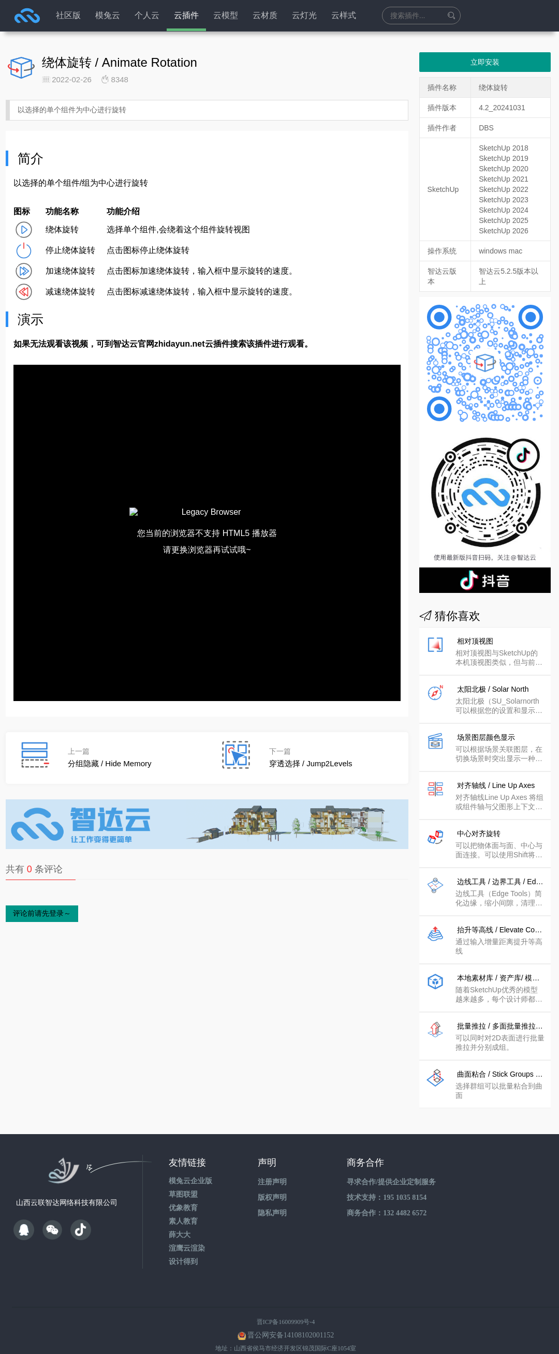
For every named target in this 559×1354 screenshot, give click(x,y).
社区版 (68, 15)
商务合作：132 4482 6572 (386, 1197)
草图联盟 (183, 1179)
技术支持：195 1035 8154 (386, 1182)
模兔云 (107, 15)
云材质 (265, 15)
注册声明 (272, 1166)
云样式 (343, 15)
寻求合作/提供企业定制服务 (391, 1166)
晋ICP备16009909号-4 (286, 1306)
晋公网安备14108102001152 (290, 1319)
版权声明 (272, 1182)
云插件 (186, 15)
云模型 (225, 15)
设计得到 (183, 1246)
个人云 (147, 15)
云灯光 (304, 15)
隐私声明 (272, 1197)
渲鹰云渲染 (187, 1233)
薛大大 (179, 1219)
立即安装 (484, 62)
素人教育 (183, 1206)
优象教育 (183, 1192)
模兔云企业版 (190, 1165)
